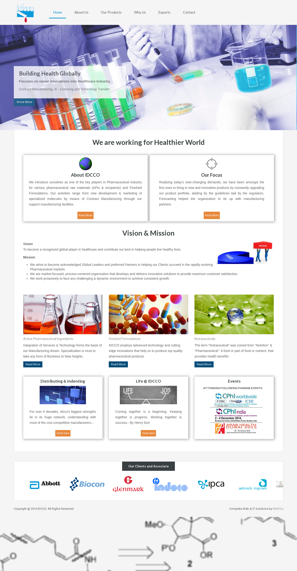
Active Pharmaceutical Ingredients (48, 339)
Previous (12, 77)
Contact (189, 12)
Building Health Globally (50, 73)
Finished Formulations (125, 339)
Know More (24, 102)
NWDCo (278, 508)
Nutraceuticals (204, 339)
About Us (81, 12)
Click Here (62, 433)
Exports (164, 12)
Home (57, 12)
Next (284, 77)
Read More (85, 215)
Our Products (111, 12)
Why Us (140, 12)
